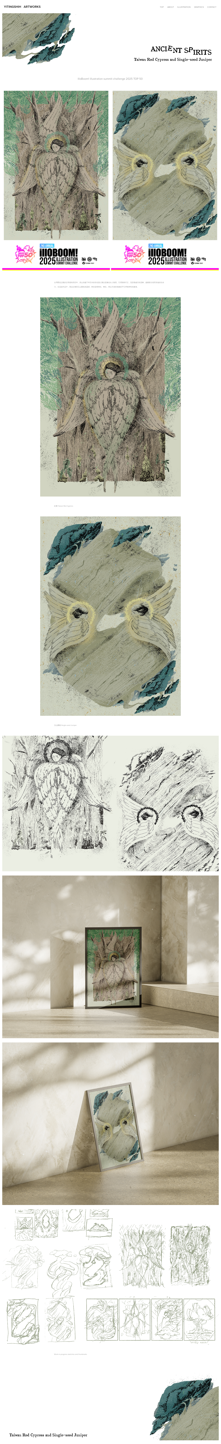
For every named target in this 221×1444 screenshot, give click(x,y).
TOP (162, 7)
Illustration (184, 7)
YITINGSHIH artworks (22, 6)
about (170, 7)
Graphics (199, 7)
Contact (211, 7)
